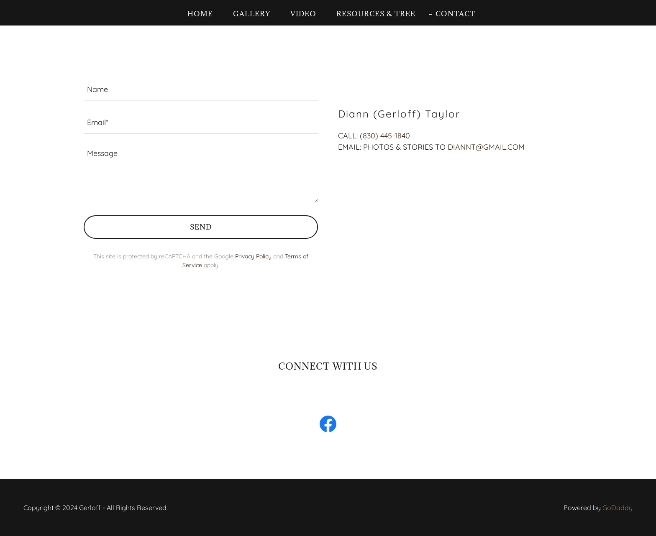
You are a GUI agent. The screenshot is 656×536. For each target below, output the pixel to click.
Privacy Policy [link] (253, 256)
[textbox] (201, 88)
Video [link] (303, 13)
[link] (328, 425)
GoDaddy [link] (617, 507)
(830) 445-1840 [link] (385, 135)
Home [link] (200, 13)
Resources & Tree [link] (375, 13)
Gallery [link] (251, 13)
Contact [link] (455, 13)
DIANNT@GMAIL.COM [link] (486, 147)
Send (201, 227)
